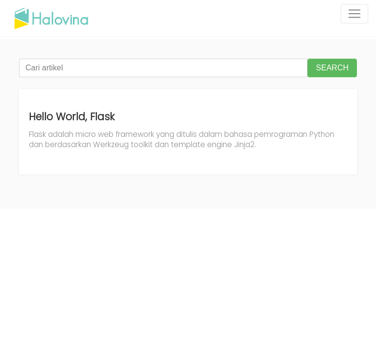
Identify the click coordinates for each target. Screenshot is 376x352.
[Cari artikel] (163, 68)
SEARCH (332, 68)
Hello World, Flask (72, 117)
